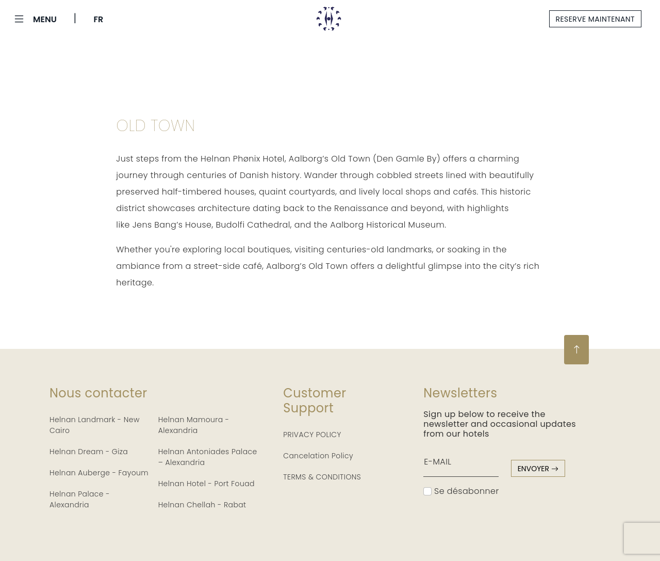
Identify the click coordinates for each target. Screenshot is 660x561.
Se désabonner (461, 491)
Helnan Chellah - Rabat (202, 505)
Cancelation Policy (318, 456)
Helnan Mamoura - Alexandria (193, 425)
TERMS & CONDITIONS (322, 477)
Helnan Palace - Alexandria (80, 499)
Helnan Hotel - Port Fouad (206, 483)
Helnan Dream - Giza (89, 451)
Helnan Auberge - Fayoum (99, 473)
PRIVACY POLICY (312, 434)
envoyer (538, 468)
